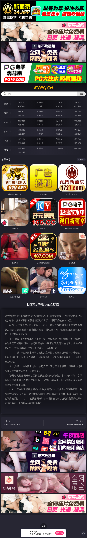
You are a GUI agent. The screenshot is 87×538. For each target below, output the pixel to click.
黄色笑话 (59, 143)
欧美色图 (59, 130)
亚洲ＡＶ (21, 111)
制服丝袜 (21, 125)
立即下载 (59, 533)
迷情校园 (21, 143)
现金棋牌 (59, 106)
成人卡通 (59, 121)
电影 (6, 122)
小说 (6, 140)
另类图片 (77, 134)
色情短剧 (21, 152)
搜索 (81, 94)
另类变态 (77, 125)
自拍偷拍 (40, 111)
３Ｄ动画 (77, 111)
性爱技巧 (77, 143)
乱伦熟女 (59, 125)
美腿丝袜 (21, 134)
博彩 (6, 104)
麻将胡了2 (21, 106)
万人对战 (59, 102)
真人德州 (40, 102)
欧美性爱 (77, 121)
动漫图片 (77, 130)
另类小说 (40, 143)
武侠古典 (77, 139)
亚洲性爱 (21, 121)
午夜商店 (21, 148)
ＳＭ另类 (77, 115)
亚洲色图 (40, 130)
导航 (6, 150)
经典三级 (40, 125)
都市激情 (21, 139)
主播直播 (59, 115)
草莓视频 (40, 148)
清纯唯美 (40, 134)
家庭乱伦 (40, 139)
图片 (6, 131)
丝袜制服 (40, 115)
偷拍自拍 (40, 121)
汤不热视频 (59, 148)
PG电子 (21, 102)
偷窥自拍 (21, 130)
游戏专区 (77, 102)
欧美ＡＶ (59, 111)
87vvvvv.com (43, 88)
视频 (6, 113)
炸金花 (40, 106)
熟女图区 (59, 134)
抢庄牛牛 (77, 106)
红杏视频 (77, 148)
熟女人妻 (21, 115)
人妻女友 (59, 139)
